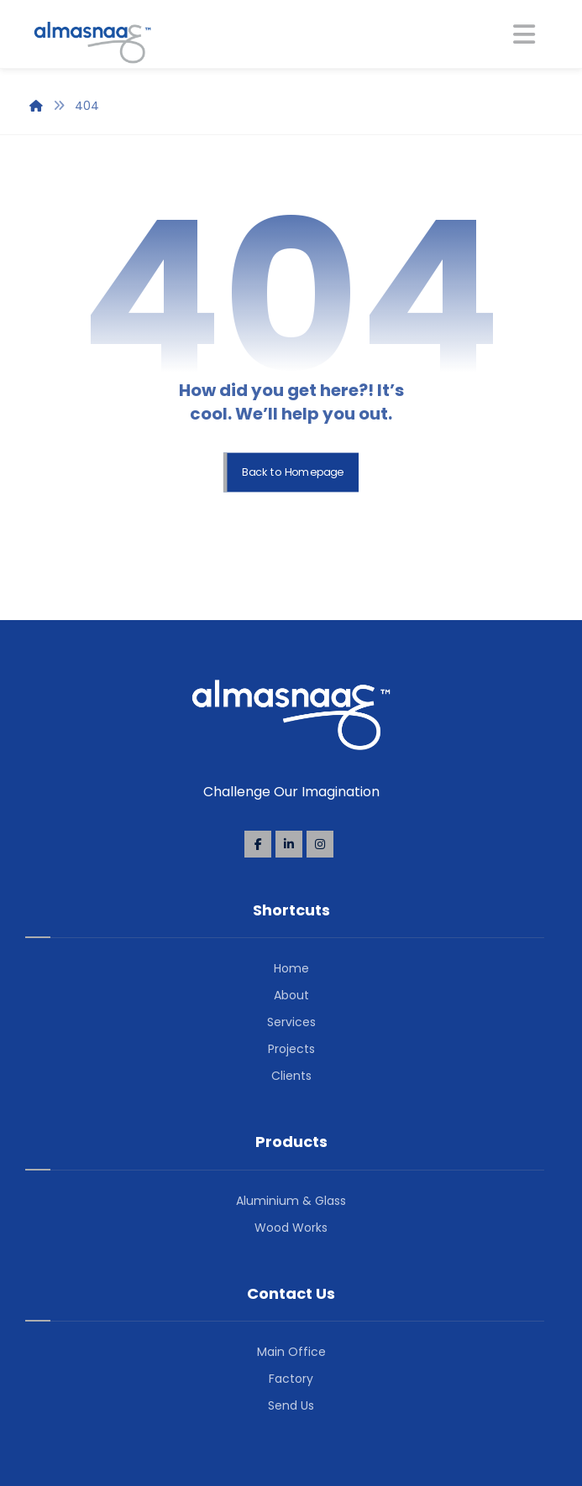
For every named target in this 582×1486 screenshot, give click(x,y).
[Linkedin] (288, 844)
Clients (291, 1075)
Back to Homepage (292, 472)
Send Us (291, 1405)
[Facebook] (257, 844)
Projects (291, 1048)
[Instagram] (320, 844)
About (291, 995)
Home (291, 968)
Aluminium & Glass (291, 1200)
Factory (291, 1378)
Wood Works (291, 1227)
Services (291, 1022)
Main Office (291, 1351)
